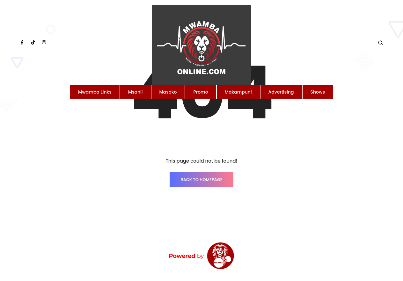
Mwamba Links (95, 92)
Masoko (168, 92)
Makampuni (238, 92)
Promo (200, 92)
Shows (318, 92)
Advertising (281, 92)
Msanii (135, 92)
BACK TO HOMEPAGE (201, 180)
